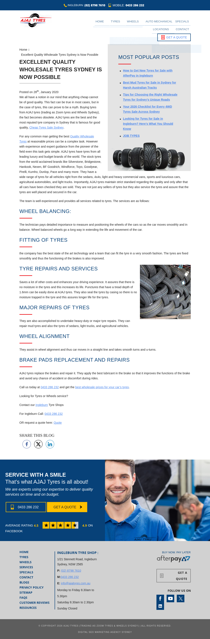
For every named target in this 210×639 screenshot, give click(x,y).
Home (95, 23)
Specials (156, 23)
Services (26, 567)
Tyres (107, 23)
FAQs (23, 598)
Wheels (119, 23)
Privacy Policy (31, 587)
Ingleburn (42, 405)
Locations (169, 23)
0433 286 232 (136, 6)
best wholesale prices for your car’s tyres (102, 387)
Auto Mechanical (139, 23)
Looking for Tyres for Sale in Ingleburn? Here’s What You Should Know (148, 123)
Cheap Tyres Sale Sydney (46, 127)
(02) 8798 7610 (95, 6)
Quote (58, 422)
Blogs (24, 582)
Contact (185, 23)
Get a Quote (176, 30)
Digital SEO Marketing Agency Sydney (105, 632)
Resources (28, 608)
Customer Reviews (34, 603)
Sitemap (25, 592)
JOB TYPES (131, 135)
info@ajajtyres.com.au (75, 583)
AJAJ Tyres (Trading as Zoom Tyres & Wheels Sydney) (101, 626)
